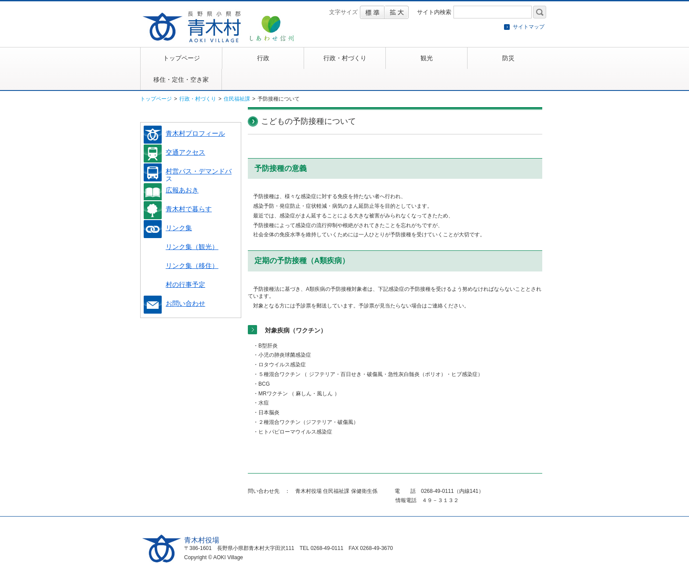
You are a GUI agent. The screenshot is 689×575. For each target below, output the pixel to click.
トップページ (156, 99)
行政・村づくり (197, 99)
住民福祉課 (237, 99)
